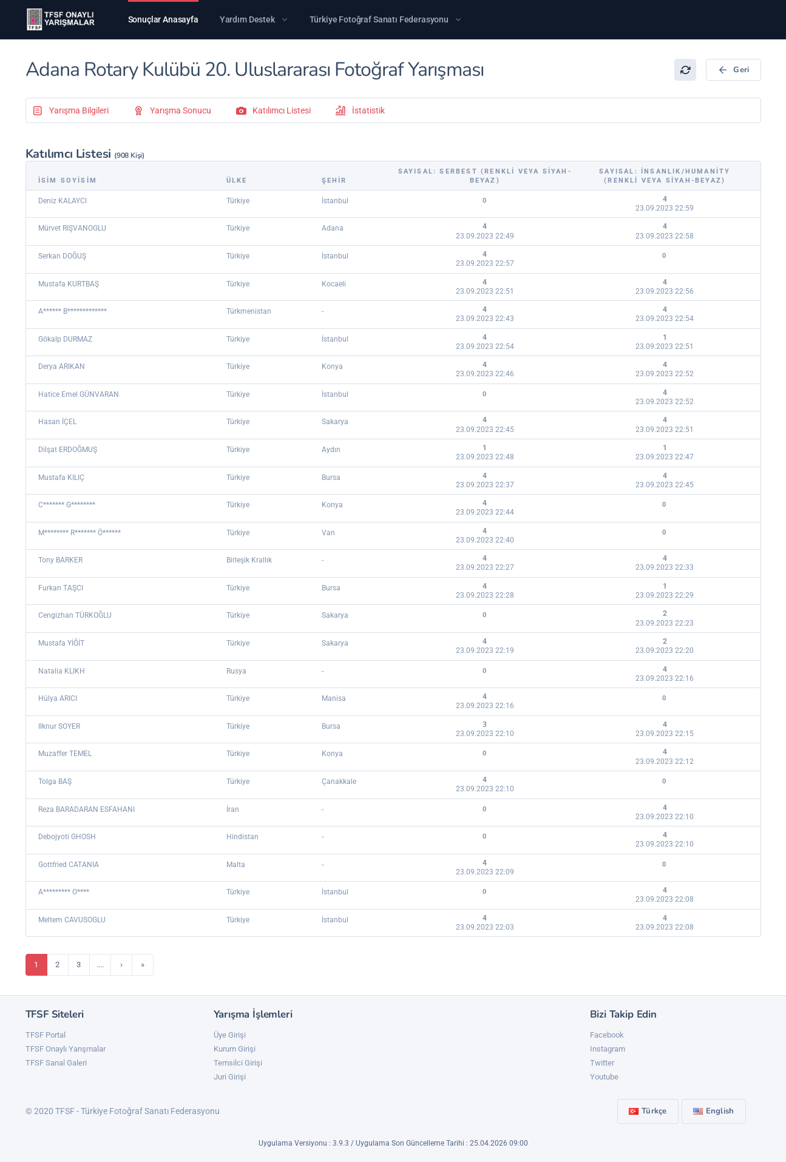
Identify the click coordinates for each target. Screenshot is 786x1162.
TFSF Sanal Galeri (56, 1062)
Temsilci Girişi (238, 1062)
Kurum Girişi (235, 1048)
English (713, 1111)
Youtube (604, 1076)
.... (100, 964)
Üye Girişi (230, 1034)
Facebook (607, 1034)
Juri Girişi (230, 1076)
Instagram (607, 1048)
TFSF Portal (45, 1034)
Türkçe (648, 1111)
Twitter (602, 1062)
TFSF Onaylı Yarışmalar (65, 1048)
